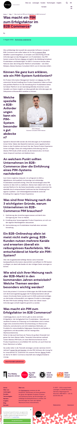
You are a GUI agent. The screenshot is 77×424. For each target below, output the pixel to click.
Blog (10, 14)
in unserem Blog (40, 52)
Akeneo (23, 59)
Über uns (28, 3)
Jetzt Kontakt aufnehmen (14, 362)
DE (71, 7)
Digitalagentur (25, 390)
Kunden (43, 3)
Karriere (5, 398)
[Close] (31, 412)
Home (5, 14)
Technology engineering (23, 40)
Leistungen (35, 3)
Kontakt (44, 7)
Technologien (51, 3)
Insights (59, 3)
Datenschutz (57, 405)
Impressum (70, 405)
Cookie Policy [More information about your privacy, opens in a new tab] (15, 419)
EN (71, 3)
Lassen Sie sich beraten (18, 350)
